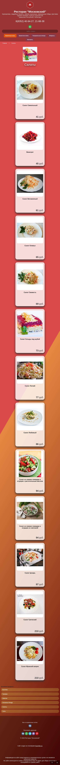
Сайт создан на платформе (30, 746)
